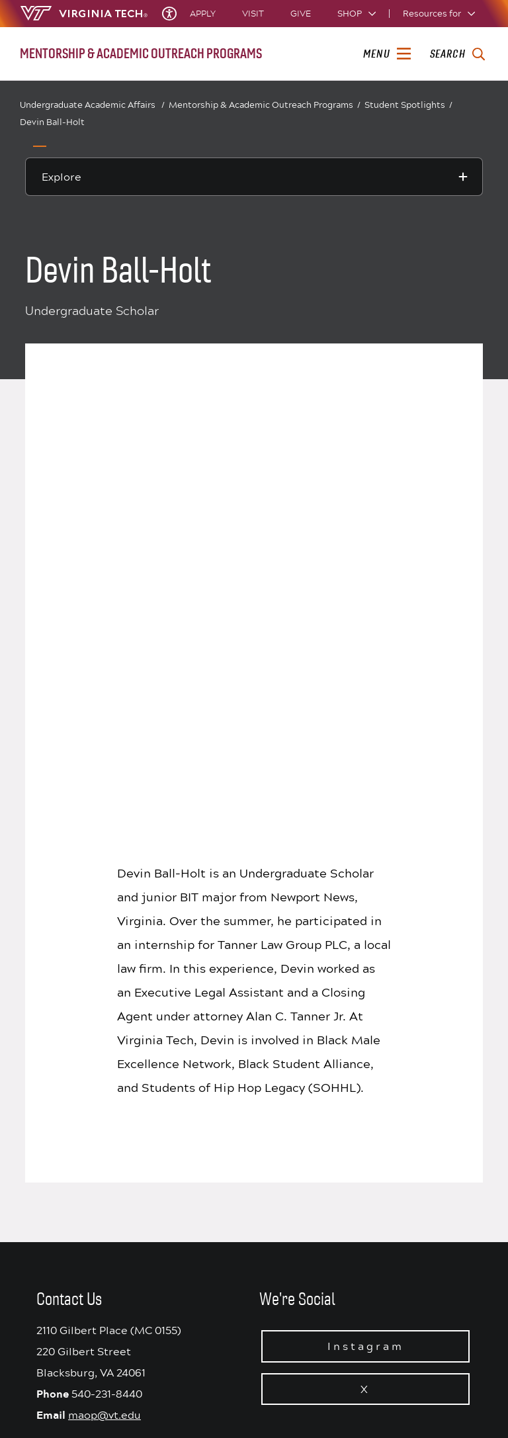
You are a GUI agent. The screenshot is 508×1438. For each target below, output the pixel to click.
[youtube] (467, 1401)
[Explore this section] (253, 176)
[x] (382, 1401)
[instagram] (425, 1401)
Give (300, 13)
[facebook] (361, 1401)
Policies (280, 1239)
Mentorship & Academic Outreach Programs (264, 105)
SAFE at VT (287, 1218)
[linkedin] (446, 1401)
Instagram (365, 888)
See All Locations (133, 1211)
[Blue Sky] (340, 1401)
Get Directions (126, 1191)
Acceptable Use (296, 1096)
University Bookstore (308, 1300)
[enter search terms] (457, 54)
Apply (203, 13)
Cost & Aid (286, 1198)
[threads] (403, 1401)
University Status (300, 1036)
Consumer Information (311, 1178)
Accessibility (291, 1157)
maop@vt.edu (104, 957)
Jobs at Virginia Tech (307, 1320)
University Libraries (304, 1137)
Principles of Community (315, 1056)
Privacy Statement (302, 1076)
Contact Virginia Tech (142, 1230)
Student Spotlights (408, 105)
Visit (253, 13)
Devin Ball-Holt (52, 121)
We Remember (306, 1117)
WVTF (276, 1279)
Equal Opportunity (302, 1259)
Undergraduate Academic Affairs (92, 105)
